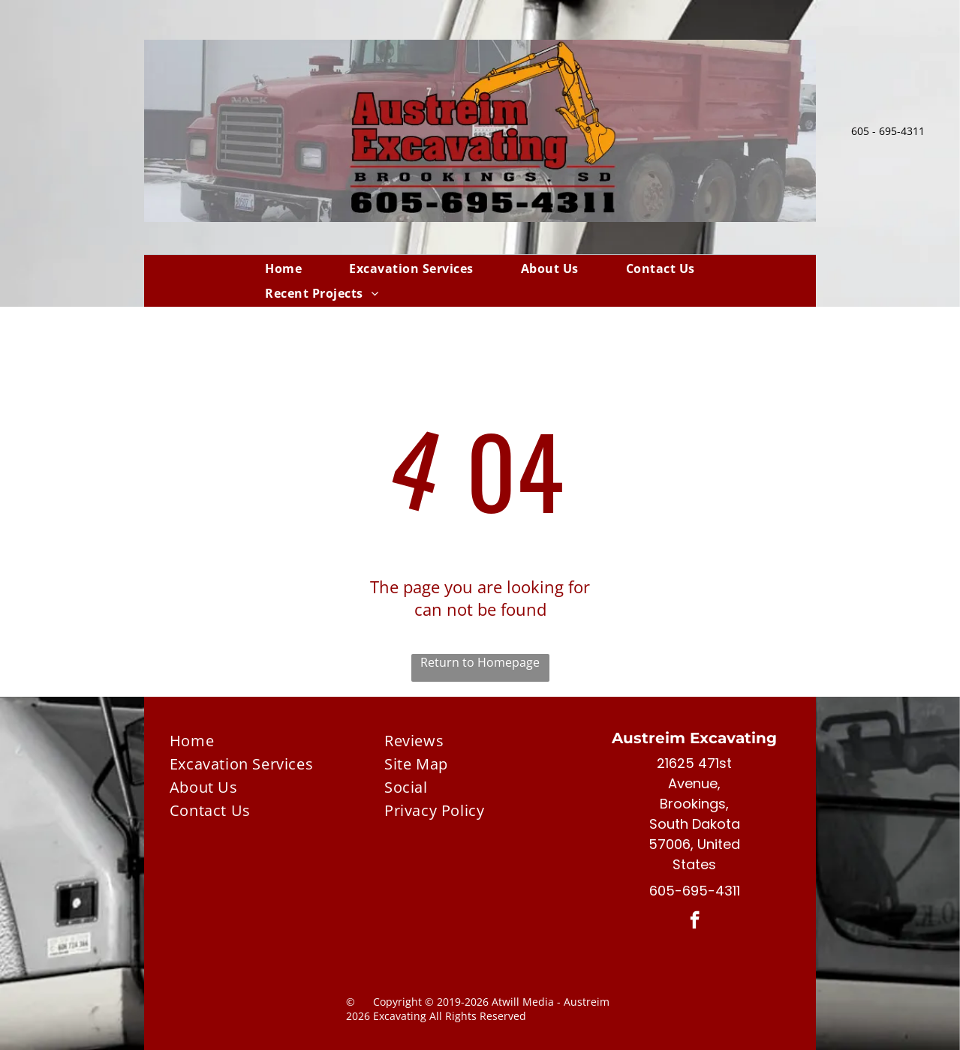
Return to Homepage (480, 662)
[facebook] (695, 922)
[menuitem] (283, 268)
